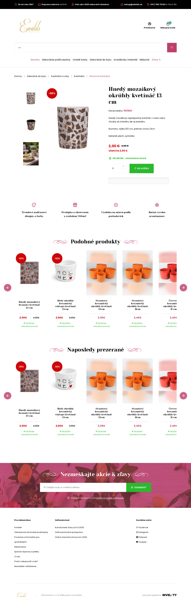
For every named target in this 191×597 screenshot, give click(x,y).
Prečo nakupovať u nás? (26, 552)
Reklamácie (20, 537)
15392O (128, 101)
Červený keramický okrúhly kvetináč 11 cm (173, 295)
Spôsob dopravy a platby (26, 542)
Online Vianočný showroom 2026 (71, 527)
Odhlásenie (118, 488)
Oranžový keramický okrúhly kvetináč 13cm (101, 295)
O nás (17, 547)
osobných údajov (104, 488)
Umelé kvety (80, 50)
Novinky (35, 50)
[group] (32, 282)
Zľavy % (156, 50)
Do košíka (143, 159)
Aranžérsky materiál (125, 50)
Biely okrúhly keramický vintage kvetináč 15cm (65, 295)
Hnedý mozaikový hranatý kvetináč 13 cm (29, 295)
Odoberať (138, 478)
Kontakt (18, 518)
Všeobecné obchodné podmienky (31, 522)
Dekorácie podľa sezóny (56, 50)
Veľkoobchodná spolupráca (69, 522)
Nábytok (145, 50)
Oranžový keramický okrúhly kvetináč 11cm (137, 295)
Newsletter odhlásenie (25, 556)
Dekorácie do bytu (100, 50)
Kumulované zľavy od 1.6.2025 (69, 518)
